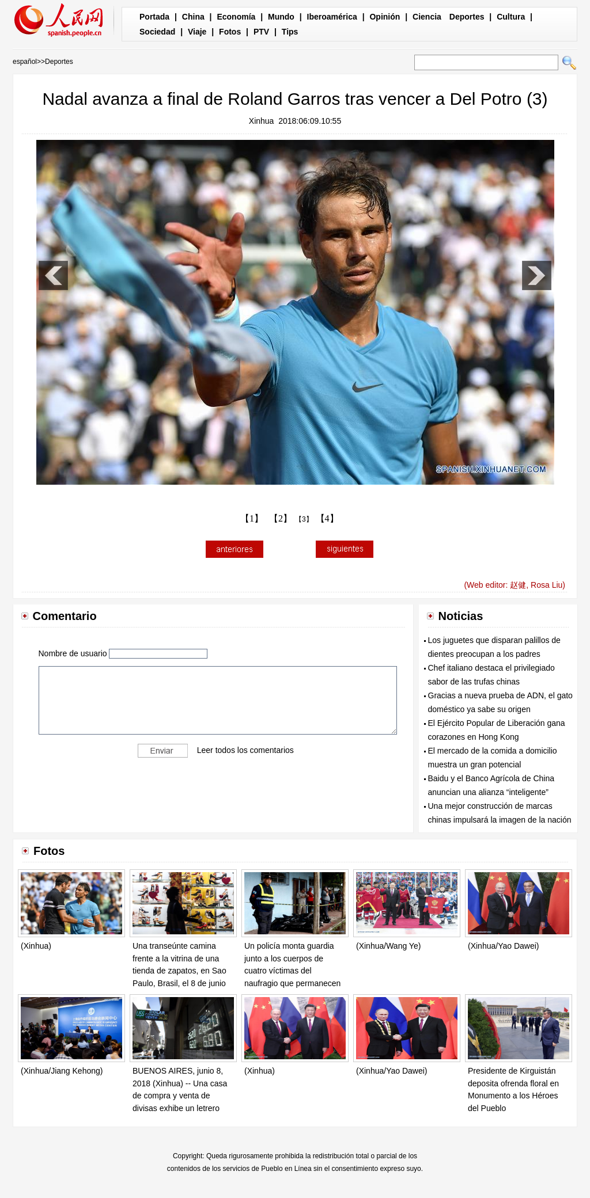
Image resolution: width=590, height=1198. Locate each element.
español (25, 62)
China (193, 16)
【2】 (280, 518)
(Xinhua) (36, 945)
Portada (154, 16)
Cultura (511, 16)
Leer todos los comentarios (245, 750)
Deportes (467, 16)
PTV (261, 31)
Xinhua (261, 120)
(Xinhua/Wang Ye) (388, 945)
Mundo (281, 16)
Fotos (230, 31)
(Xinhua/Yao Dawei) (503, 945)
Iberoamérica (332, 16)
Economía (236, 16)
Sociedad (157, 31)
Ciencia (427, 16)
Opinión (384, 16)
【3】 (304, 519)
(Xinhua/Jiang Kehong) (62, 1070)
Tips (290, 31)
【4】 (327, 518)
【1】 (251, 518)
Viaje (197, 31)
